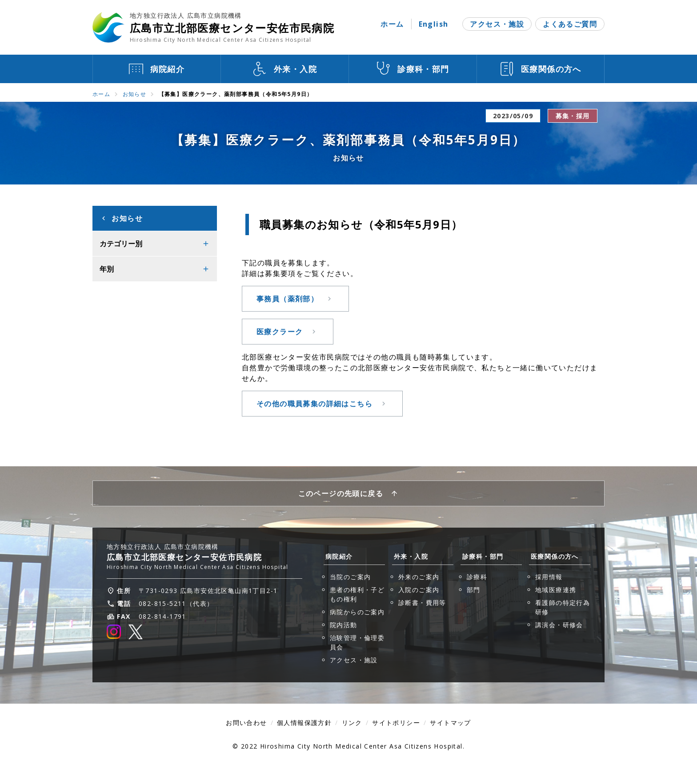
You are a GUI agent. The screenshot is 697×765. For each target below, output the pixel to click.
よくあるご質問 (570, 24)
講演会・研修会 (559, 625)
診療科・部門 (482, 556)
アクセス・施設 (497, 24)
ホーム (392, 24)
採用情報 (549, 577)
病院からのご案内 (357, 612)
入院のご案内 (418, 589)
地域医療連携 (555, 589)
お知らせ (135, 94)
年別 (107, 269)
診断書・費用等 (422, 602)
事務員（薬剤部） (287, 299)
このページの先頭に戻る (340, 493)
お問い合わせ (246, 722)
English (434, 24)
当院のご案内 (350, 577)
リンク (352, 722)
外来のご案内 (418, 577)
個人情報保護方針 (304, 722)
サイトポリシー (396, 722)
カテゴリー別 (121, 243)
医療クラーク (279, 331)
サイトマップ (450, 722)
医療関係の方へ (555, 556)
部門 (474, 589)
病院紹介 (339, 556)
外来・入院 (411, 556)
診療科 (477, 577)
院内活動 (343, 625)
